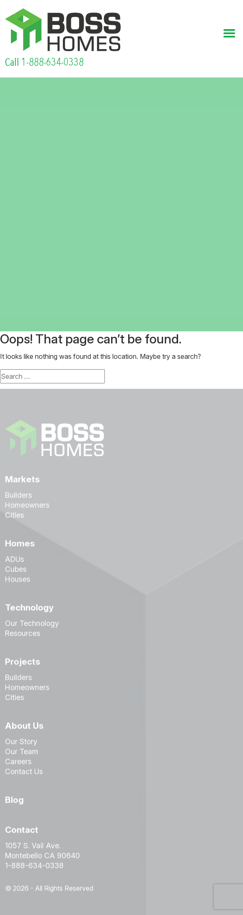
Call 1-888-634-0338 (44, 62)
